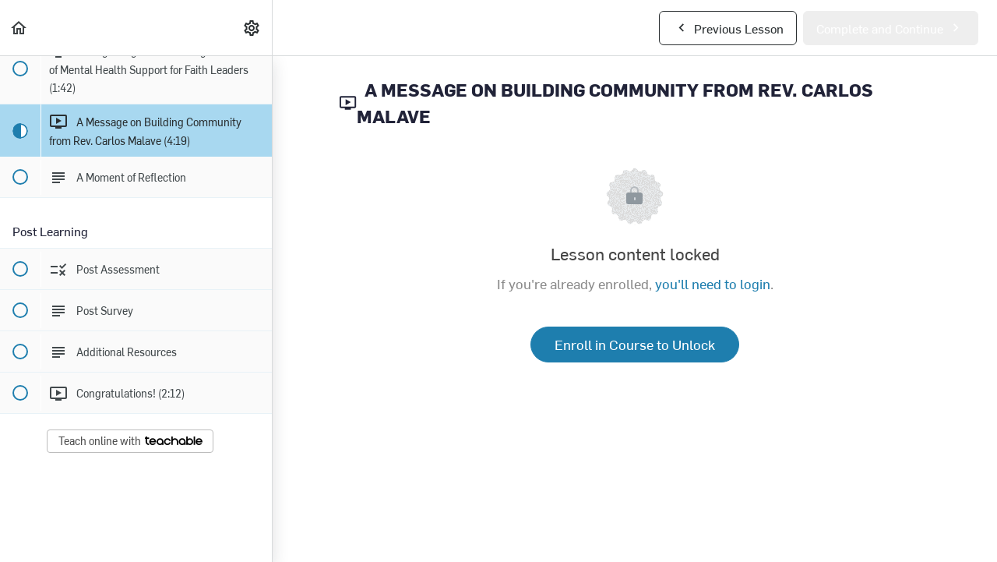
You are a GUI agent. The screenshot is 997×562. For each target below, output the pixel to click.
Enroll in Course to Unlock (635, 344)
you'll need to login (712, 283)
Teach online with (130, 440)
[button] (19, 27)
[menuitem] (252, 27)
